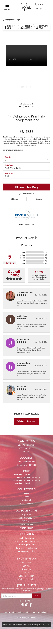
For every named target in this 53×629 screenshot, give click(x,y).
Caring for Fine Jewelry (26, 548)
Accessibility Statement (26, 617)
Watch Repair (26, 527)
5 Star (22, 252)
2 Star (22, 260)
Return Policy (10, 612)
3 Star (22, 258)
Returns (39, 199)
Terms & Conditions (40, 612)
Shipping (14, 199)
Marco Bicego (26, 503)
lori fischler (22, 316)
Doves (26, 496)
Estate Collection (26, 575)
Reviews (26, 245)
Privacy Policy (24, 612)
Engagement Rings (12, 19)
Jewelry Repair (26, 524)
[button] (37, 9)
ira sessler (21, 386)
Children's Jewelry (26, 579)
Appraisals (26, 514)
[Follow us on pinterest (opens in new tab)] (22, 605)
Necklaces (26, 562)
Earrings (26, 565)
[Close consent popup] (49, 624)
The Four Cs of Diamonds (26, 541)
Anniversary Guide (26, 551)
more (33, 145)
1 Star (22, 263)
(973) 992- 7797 (26, 448)
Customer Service (26, 517)
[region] (26, 69)
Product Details (26, 237)
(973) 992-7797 (26, 106)
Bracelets (26, 569)
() (46, 252)
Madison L (26, 500)
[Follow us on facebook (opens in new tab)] (31, 605)
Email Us (26, 451)
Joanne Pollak (23, 339)
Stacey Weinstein (24, 292)
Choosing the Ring (26, 544)
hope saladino (23, 363)
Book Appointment (26, 445)
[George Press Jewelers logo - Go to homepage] (26, 7)
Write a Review (26, 421)
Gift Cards (26, 521)
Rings (26, 572)
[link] (41, 4)
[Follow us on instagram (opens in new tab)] (26, 605)
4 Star (22, 255)
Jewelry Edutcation (26, 538)
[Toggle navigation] (7, 7)
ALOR (26, 493)
